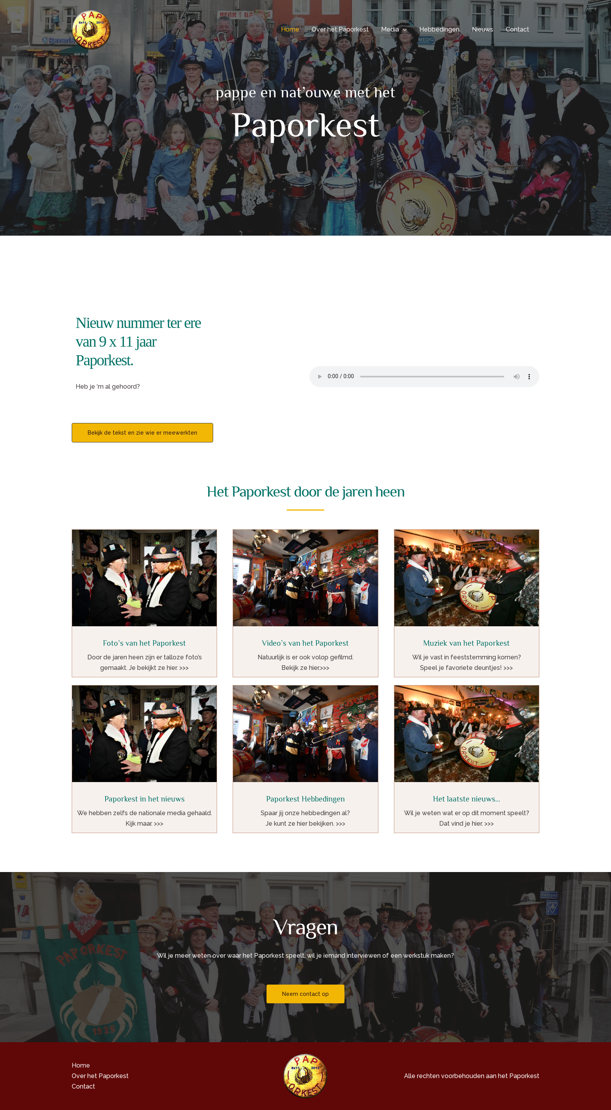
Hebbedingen (439, 29)
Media (394, 29)
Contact (517, 29)
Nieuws (482, 29)
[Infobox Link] (144, 603)
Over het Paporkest (340, 29)
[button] (403, 29)
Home (290, 29)
